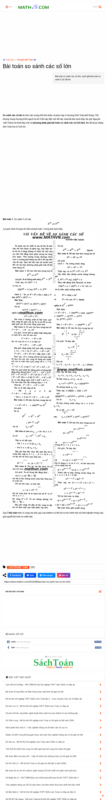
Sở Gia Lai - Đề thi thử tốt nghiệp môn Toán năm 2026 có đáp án (35, 742)
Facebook (15, 575)
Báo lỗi (63, 575)
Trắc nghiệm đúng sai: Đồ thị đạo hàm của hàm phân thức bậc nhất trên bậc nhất (43, 785)
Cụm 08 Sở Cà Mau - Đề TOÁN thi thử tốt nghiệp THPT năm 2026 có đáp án (40, 684)
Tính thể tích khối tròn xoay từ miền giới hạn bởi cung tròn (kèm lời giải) (38, 749)
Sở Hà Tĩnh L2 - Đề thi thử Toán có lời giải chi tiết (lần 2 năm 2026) (36, 763)
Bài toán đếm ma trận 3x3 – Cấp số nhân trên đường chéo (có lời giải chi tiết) (41, 756)
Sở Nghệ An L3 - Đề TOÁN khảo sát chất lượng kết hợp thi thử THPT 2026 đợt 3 (42, 777)
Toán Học (10, 60)
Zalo (30, 575)
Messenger (46, 575)
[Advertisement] (53, 34)
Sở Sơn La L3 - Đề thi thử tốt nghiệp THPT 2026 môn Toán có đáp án (37, 706)
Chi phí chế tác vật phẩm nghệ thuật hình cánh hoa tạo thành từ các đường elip (42, 713)
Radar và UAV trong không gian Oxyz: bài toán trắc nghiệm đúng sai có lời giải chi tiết (44, 735)
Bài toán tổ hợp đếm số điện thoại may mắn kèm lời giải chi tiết (34, 692)
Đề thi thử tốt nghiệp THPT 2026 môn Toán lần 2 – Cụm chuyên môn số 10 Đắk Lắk (44, 699)
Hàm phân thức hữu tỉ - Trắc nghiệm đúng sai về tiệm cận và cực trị (36, 727)
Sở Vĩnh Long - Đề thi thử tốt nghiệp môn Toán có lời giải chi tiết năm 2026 (40, 720)
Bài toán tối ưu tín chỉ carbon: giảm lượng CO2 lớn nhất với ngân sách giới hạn (41, 770)
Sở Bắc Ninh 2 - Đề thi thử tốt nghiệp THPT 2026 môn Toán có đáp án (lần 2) (41, 792)
